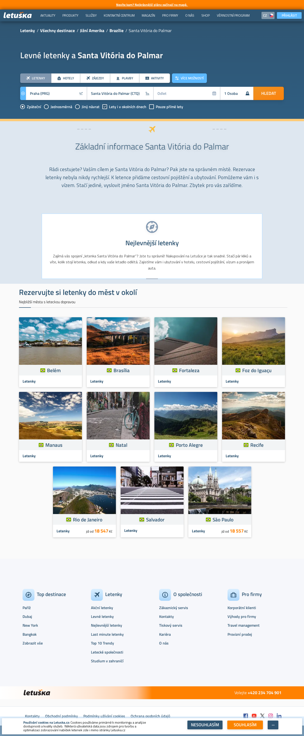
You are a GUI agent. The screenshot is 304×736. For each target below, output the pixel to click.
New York (30, 625)
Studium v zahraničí (107, 661)
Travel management (244, 625)
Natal (121, 445)
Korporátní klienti (242, 608)
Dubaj (27, 616)
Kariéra (165, 634)
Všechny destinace (57, 30)
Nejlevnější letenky (106, 625)
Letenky (27, 30)
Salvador (155, 519)
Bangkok (30, 634)
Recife (257, 445)
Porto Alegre (189, 445)
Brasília (122, 370)
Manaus (53, 445)
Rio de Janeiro (87, 519)
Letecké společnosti (107, 652)
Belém (54, 370)
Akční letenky (102, 608)
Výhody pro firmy (242, 616)
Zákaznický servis (173, 608)
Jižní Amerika (92, 30)
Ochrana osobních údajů (150, 716)
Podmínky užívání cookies (104, 716)
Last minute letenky (107, 634)
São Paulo (223, 519)
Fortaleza (189, 370)
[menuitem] (47, 15)
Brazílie (116, 30)
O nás (164, 643)
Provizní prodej (240, 634)
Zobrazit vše (33, 643)
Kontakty (166, 616)
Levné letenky (102, 616)
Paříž (27, 608)
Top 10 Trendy (102, 643)
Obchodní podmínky (61, 716)
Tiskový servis (170, 625)
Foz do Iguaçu (256, 370)
